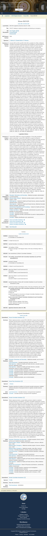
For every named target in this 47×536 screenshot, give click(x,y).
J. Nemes (12, 40)
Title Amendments (13, 485)
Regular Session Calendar (23, 516)
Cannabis (12, 212)
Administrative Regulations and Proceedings (20, 207)
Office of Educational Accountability (23, 527)
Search (19, 9)
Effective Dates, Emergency (15, 445)
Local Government (13, 362)
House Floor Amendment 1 (16, 221)
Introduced (13, 33)
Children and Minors (14, 209)
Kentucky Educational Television (23, 524)
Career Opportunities (23, 507)
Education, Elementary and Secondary (18, 195)
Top (20, 233)
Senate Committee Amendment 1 (18, 224)
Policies (17, 534)
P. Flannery (26, 40)
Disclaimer (26, 534)
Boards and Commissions (15, 464)
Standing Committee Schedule (23, 518)
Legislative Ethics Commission (23, 526)
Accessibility (31, 534)
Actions (20, 23)
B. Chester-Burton (19, 40)
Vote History (13, 226)
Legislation (7, 15)
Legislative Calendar (23, 514)
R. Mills (10, 480)
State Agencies (13, 201)
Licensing (11, 449)
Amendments (26, 23)
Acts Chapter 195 (14, 30)
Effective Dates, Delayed (15, 198)
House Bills (26, 15)
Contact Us (23, 506)
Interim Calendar (23, 517)
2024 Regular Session (16, 15)
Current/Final (13, 32)
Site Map (23, 508)
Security (21, 534)
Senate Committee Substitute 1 (17, 222)
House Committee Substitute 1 (17, 219)
